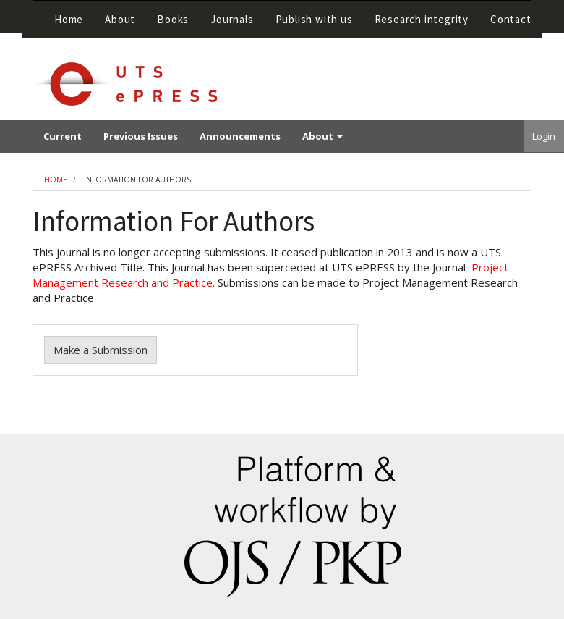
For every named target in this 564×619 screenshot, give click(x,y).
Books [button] (173, 19)
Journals (231, 19)
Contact (510, 19)
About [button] (120, 19)
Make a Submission (101, 349)
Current (62, 136)
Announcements (240, 136)
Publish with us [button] (314, 19)
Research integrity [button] (422, 19)
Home (68, 19)
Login (543, 136)
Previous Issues (140, 136)
